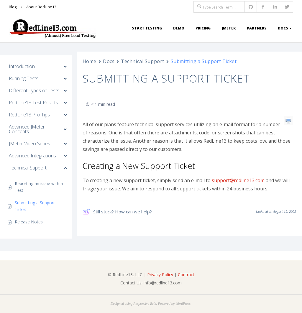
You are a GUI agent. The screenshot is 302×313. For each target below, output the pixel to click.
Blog (13, 6)
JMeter (229, 28)
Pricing (203, 28)
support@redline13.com (238, 180)
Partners (257, 28)
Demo (178, 28)
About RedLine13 (41, 6)
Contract (186, 274)
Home (89, 61)
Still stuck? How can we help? (117, 211)
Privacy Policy (160, 274)
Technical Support (142, 61)
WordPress (183, 304)
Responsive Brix (144, 304)
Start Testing (147, 28)
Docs (283, 28)
